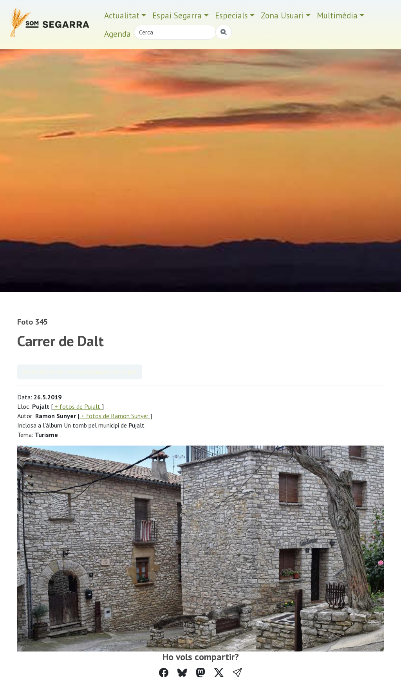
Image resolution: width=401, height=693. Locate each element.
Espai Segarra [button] (177, 15)
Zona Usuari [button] (282, 15)
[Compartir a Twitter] (219, 673)
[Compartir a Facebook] (163, 673)
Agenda (117, 34)
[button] (237, 673)
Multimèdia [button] (337, 15)
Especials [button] (231, 15)
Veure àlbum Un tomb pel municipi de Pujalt (79, 372)
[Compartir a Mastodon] (200, 673)
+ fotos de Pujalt (77, 406)
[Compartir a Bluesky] (182, 673)
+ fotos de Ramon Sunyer (114, 416)
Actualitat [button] (121, 15)
